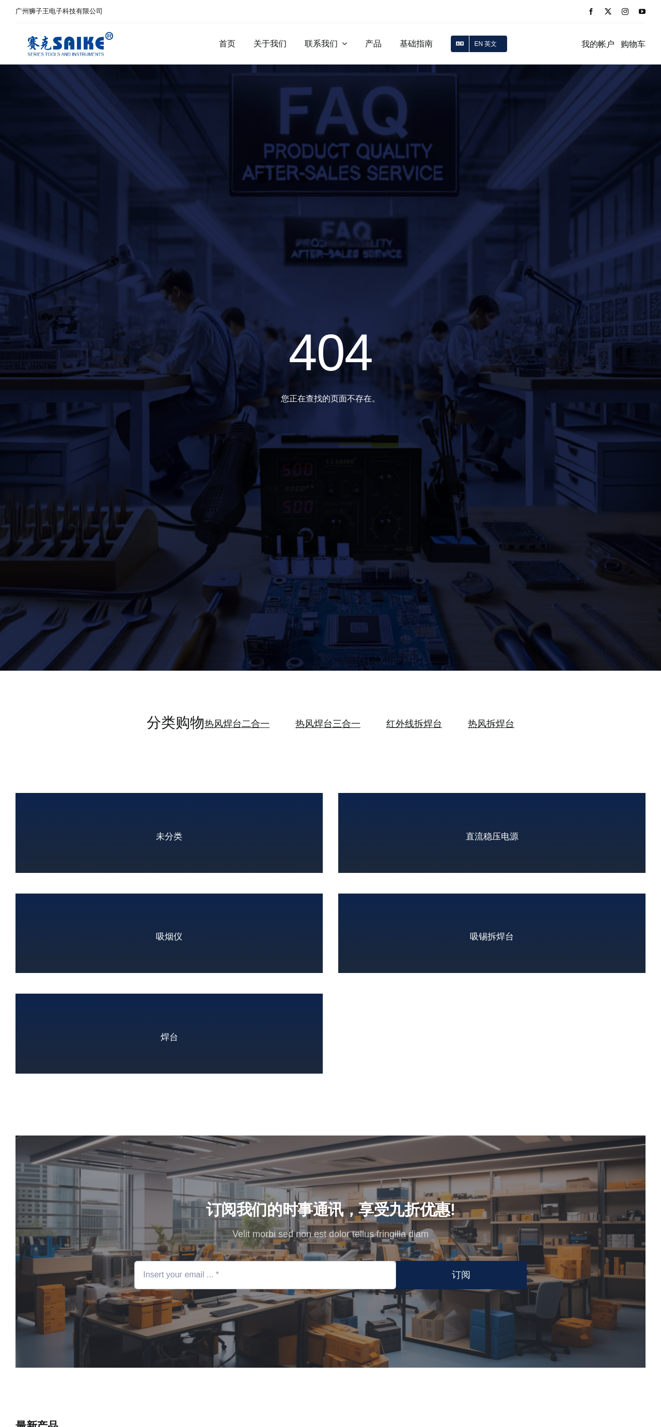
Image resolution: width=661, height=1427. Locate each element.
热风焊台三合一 (327, 724)
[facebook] (591, 11)
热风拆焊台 (491, 724)
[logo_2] (70, 30)
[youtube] (642, 11)
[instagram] (625, 11)
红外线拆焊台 (414, 724)
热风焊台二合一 (237, 724)
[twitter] (608, 11)
